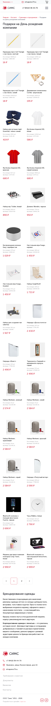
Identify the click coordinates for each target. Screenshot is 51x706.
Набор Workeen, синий (35, 400)
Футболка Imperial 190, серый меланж (36, 169)
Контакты (7, 690)
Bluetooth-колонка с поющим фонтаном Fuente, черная (11, 518)
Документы (8, 680)
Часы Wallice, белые (34, 516)
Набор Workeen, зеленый (12, 400)
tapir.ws (23, 701)
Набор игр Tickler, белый (12, 207)
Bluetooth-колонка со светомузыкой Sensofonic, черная (37, 557)
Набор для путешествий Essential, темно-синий (12, 130)
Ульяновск (8, 2)
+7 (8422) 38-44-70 (30, 8)
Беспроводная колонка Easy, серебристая (12, 246)
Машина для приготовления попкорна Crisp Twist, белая (13, 557)
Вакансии (7, 685)
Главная (6, 17)
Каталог (14, 17)
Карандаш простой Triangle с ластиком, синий (13, 92)
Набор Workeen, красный (36, 439)
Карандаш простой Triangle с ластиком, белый (37, 53)
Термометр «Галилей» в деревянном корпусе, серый (36, 363)
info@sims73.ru (30, 2)
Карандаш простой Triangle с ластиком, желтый (13, 53)
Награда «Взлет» (9, 361)
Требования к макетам (13, 676)
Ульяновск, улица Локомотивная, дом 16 (21, 665)
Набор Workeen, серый (11, 477)
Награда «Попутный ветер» (37, 477)
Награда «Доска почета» (36, 323)
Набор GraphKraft (34, 284)
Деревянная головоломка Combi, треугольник (36, 92)
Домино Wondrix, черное (36, 207)
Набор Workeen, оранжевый (9, 440)
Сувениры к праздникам (28, 17)
